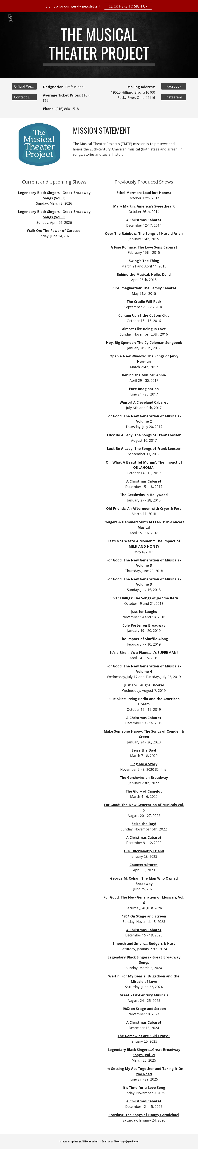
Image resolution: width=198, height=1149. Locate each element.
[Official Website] (24, 86)
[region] (99, 6)
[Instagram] (173, 97)
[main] (98, 45)
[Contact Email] (24, 97)
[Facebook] (173, 86)
